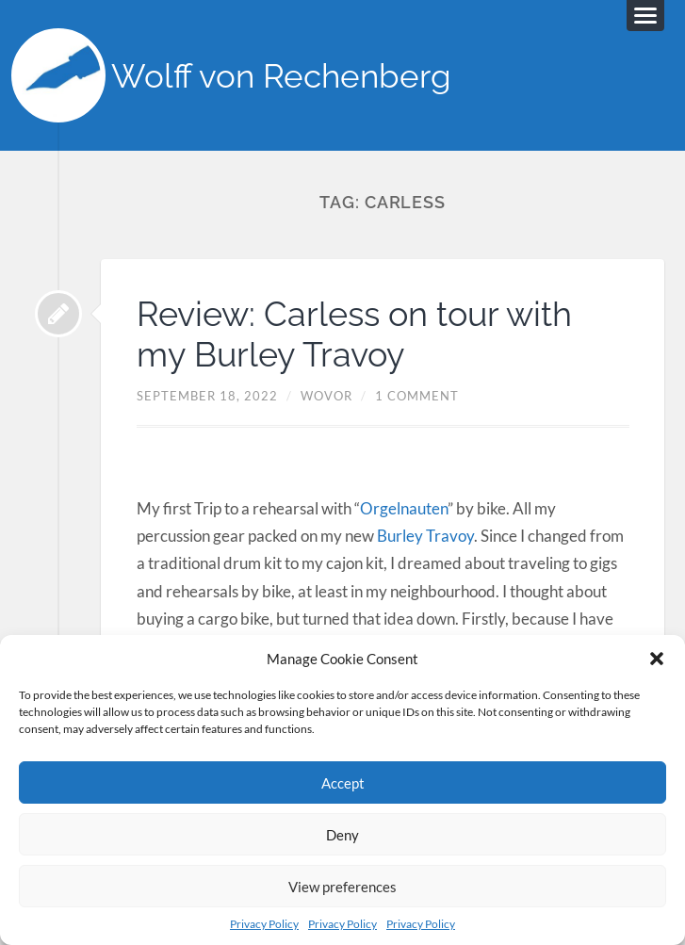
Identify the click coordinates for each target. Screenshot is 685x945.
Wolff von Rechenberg (281, 76)
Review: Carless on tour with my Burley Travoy (354, 334)
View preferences (342, 886)
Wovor (326, 395)
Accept (343, 782)
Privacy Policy (264, 924)
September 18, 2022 (207, 395)
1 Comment (417, 395)
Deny (342, 834)
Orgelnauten (404, 508)
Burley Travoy (425, 536)
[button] (656, 658)
